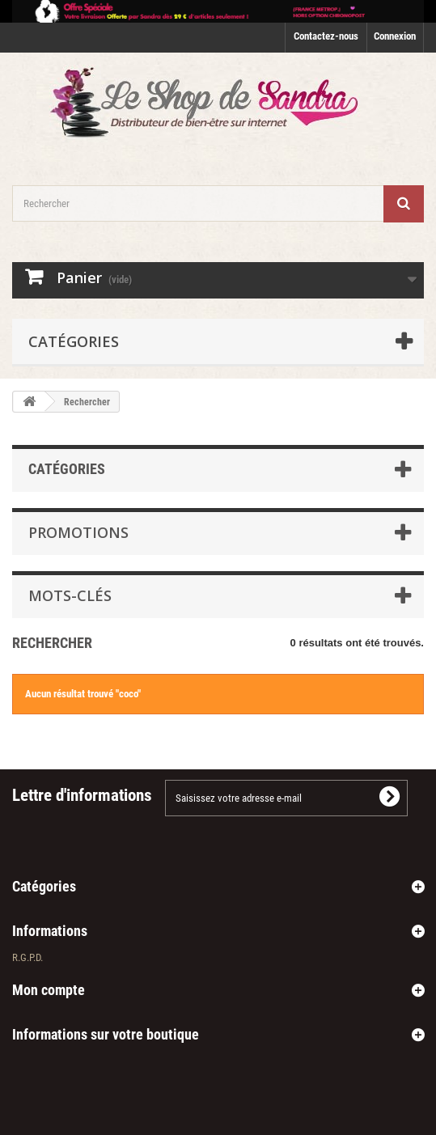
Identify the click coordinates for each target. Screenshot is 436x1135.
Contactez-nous (326, 36)
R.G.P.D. (27, 957)
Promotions (78, 532)
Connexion (395, 36)
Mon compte (48, 989)
